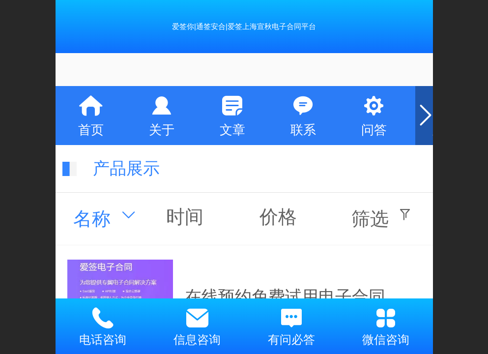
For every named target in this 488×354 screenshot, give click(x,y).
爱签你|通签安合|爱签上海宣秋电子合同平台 (244, 26)
